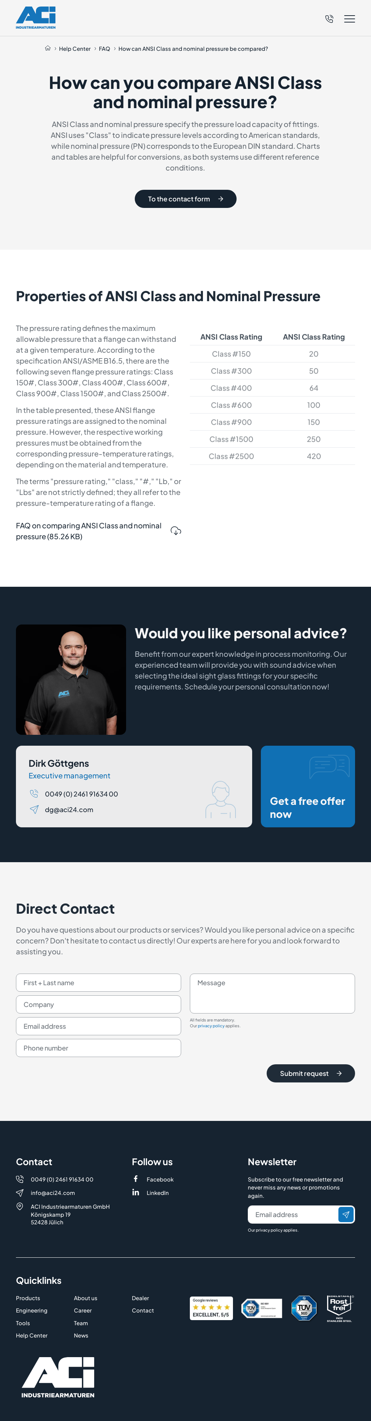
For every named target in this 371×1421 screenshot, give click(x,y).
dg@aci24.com (69, 836)
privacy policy (211, 1052)
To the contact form (185, 198)
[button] (340, 19)
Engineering (31, 1310)
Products (28, 1297)
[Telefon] (329, 17)
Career (83, 1310)
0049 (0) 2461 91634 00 (81, 820)
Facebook (160, 1179)
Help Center (31, 1335)
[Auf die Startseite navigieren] (48, 48)
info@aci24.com (53, 1192)
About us (85, 1297)
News (81, 1335)
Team (81, 1322)
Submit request (311, 1100)
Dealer (140, 1297)
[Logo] (35, 18)
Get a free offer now (310, 814)
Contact (143, 1310)
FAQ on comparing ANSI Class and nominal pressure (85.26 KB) (98, 557)
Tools (23, 1322)
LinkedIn (158, 1192)
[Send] (346, 1214)
